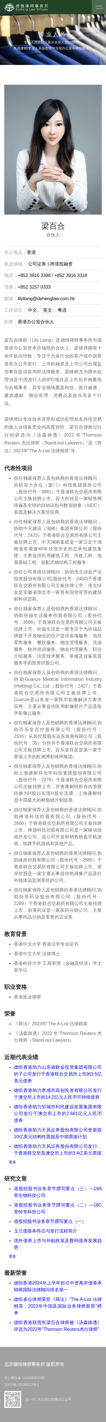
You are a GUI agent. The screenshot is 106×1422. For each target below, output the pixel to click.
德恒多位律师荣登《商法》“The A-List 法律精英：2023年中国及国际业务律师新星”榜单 (58, 1306)
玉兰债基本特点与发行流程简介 (45, 1231)
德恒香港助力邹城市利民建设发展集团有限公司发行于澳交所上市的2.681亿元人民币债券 (58, 1113)
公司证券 (37, 263)
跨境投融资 (61, 263)
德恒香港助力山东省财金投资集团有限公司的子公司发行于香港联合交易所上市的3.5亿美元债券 (58, 1074)
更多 (12, 1162)
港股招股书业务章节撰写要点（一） (50, 1221)
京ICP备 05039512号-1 (21, 1385)
